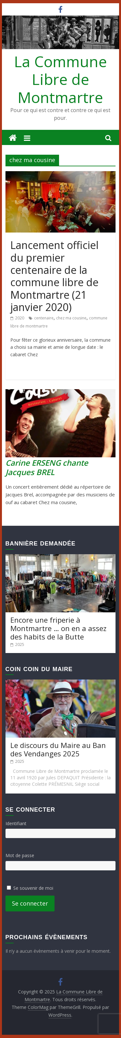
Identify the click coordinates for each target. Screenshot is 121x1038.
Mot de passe (19, 855)
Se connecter (30, 903)
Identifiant (15, 823)
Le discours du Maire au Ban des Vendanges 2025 (58, 749)
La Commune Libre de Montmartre (60, 79)
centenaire (44, 318)
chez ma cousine (71, 318)
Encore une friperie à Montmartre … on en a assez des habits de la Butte (58, 628)
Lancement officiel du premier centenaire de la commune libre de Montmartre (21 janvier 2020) (54, 276)
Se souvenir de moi (33, 888)
